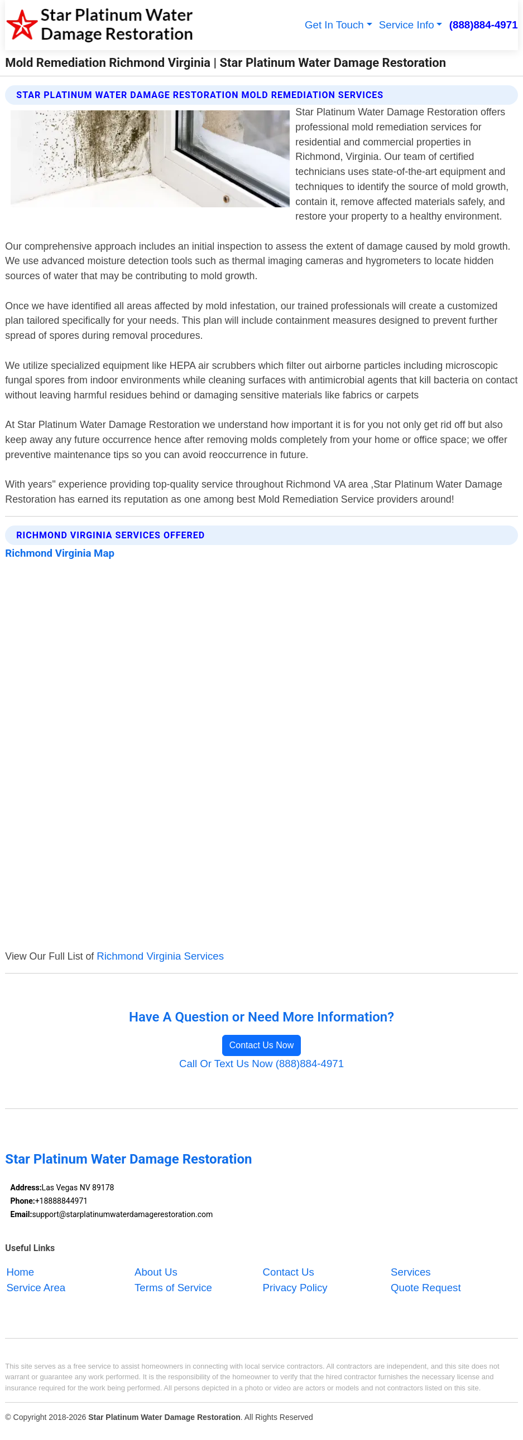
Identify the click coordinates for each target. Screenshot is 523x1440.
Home (20, 1272)
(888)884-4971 (483, 25)
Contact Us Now (261, 1045)
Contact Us (288, 1272)
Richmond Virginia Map (59, 553)
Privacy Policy (295, 1287)
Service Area (35, 1287)
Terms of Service (173, 1287)
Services (411, 1272)
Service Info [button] (406, 25)
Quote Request (426, 1287)
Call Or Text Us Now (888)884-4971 (261, 1063)
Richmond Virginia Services (160, 956)
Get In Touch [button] (334, 25)
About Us (156, 1272)
